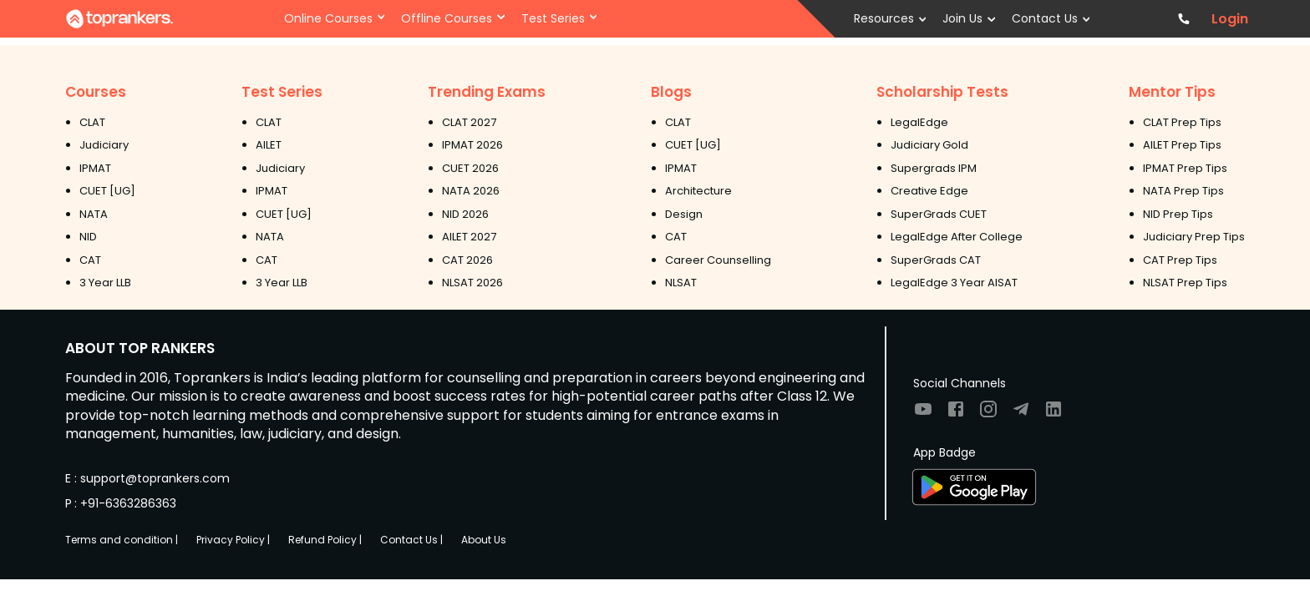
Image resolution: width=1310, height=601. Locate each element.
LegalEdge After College (957, 237)
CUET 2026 (470, 168)
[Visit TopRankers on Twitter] (1021, 414)
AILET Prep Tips (1182, 145)
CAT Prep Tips (1180, 260)
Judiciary (104, 145)
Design (684, 214)
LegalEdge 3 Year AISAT (954, 282)
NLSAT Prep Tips (1185, 282)
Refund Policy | (325, 540)
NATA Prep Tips (1183, 191)
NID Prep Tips (1178, 214)
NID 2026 (465, 214)
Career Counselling (718, 260)
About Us (483, 540)
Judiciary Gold (929, 145)
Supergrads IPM (934, 168)
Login (1229, 19)
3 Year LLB (105, 282)
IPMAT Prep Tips (1185, 168)
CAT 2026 (467, 260)
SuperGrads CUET (939, 214)
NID (88, 237)
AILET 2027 (469, 237)
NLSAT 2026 (472, 282)
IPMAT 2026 (472, 145)
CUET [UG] (107, 191)
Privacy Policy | (233, 540)
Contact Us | (411, 540)
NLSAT (681, 282)
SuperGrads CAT (936, 260)
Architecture (698, 191)
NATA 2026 (471, 191)
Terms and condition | (121, 540)
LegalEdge (919, 122)
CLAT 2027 (469, 122)
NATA (93, 214)
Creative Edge (929, 191)
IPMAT (95, 168)
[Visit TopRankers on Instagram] (988, 414)
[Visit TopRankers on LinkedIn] (1053, 414)
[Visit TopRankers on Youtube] (923, 414)
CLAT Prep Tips (1182, 122)
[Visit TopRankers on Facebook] (956, 414)
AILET (269, 145)
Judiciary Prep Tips (1194, 237)
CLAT (92, 122)
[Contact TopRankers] (1184, 18)
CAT (90, 260)
